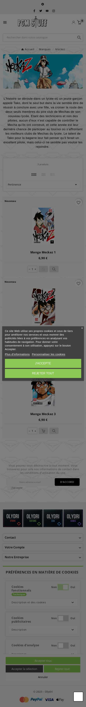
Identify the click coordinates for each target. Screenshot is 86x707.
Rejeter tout (43, 373)
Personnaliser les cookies (48, 354)
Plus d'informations (17, 354)
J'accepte (43, 363)
